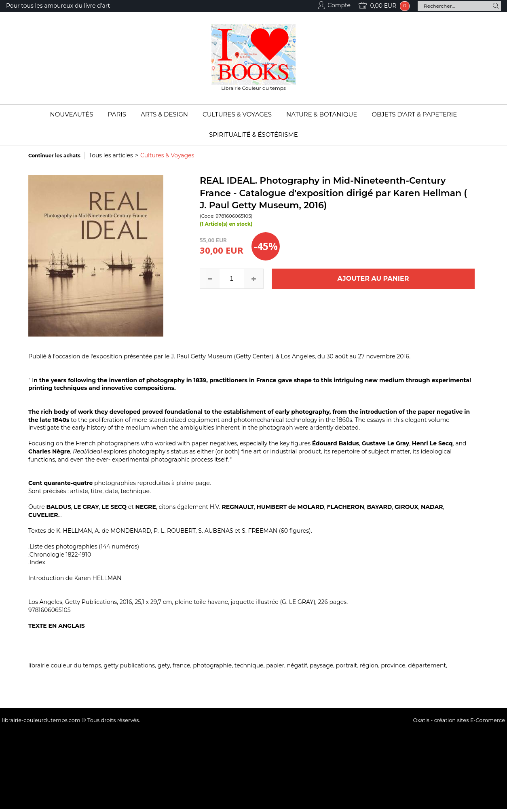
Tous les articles (111, 155)
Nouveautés (71, 114)
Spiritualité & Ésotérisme (253, 134)
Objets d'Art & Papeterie (414, 114)
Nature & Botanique (321, 114)
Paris (117, 114)
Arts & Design (164, 114)
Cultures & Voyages (237, 114)
